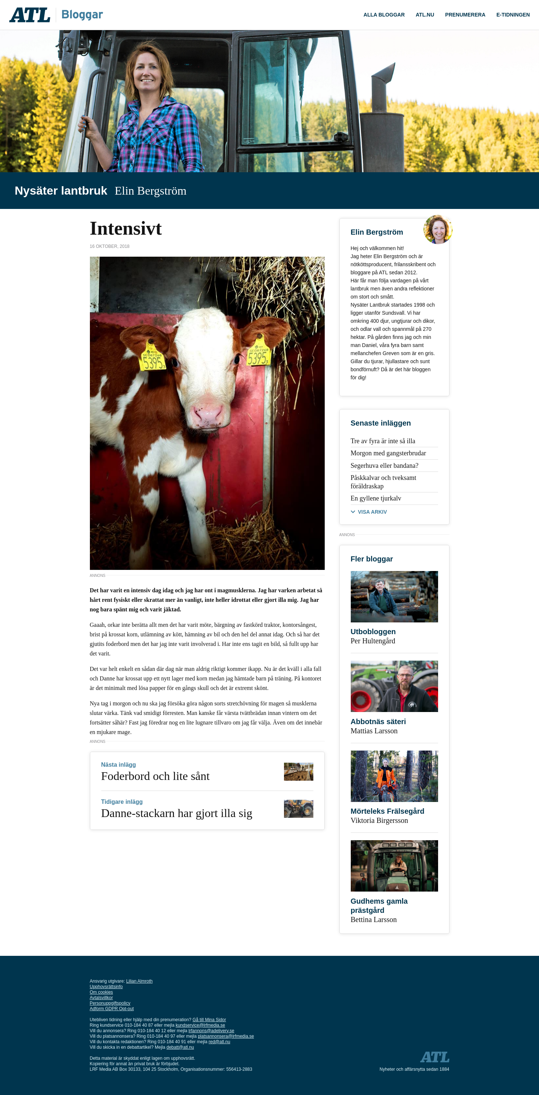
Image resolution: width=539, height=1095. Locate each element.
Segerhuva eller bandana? (385, 465)
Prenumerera (465, 15)
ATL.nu (425, 15)
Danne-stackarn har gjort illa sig (176, 813)
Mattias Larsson (374, 731)
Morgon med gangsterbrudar (388, 453)
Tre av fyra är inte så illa (383, 441)
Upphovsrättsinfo (106, 986)
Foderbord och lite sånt (155, 776)
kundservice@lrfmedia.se (200, 1025)
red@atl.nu (219, 1041)
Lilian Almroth (139, 981)
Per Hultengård (373, 641)
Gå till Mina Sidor (209, 1019)
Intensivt (126, 228)
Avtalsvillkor (101, 997)
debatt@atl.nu (180, 1047)
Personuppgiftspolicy (110, 1003)
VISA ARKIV (372, 512)
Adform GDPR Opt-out (112, 1008)
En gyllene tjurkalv (376, 498)
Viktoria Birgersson (379, 820)
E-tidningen (513, 15)
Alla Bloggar (384, 15)
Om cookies (101, 992)
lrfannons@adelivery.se (211, 1030)
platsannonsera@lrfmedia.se (226, 1036)
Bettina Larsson (374, 919)
